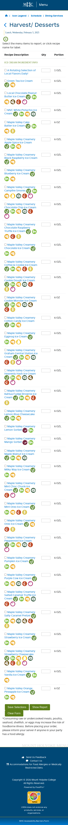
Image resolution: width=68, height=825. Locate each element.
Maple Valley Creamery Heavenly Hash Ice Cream (20, 372)
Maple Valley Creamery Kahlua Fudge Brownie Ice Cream (20, 394)
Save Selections (17, 707)
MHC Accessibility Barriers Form (34, 821)
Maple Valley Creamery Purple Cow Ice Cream (19, 576)
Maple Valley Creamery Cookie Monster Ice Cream (20, 299)
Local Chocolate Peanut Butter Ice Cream (20, 94)
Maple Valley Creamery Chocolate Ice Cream (19, 246)
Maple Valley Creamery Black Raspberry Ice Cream (20, 156)
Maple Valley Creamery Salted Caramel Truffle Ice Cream (20, 595)
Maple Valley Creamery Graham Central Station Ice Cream (21, 353)
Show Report (39, 707)
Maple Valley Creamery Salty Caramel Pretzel (19, 613)
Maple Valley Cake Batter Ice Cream (16, 124)
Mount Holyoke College (44, 779)
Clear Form (14, 713)
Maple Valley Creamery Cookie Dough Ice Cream (19, 278)
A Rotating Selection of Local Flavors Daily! (20, 72)
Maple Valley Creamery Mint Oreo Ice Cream (19, 505)
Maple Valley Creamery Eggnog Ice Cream (19, 334)
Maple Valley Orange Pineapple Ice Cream (18, 690)
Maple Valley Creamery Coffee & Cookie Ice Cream (20, 263)
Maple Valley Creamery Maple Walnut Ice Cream (19, 452)
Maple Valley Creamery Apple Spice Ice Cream (19, 141)
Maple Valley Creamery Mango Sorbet (19, 440)
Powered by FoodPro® (34, 787)
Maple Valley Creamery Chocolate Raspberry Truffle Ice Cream (19, 228)
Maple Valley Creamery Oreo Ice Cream (19, 522)
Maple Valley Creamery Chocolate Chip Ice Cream (20, 205)
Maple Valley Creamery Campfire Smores (19, 188)
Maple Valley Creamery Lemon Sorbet (19, 428)
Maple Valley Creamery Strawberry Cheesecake (19, 652)
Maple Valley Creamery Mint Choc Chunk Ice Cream (19, 486)
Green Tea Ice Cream (20, 80)
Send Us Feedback (34, 757)
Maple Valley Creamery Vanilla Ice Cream (19, 673)
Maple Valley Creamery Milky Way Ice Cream (19, 467)
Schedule (36, 15)
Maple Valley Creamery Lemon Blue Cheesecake (19, 412)
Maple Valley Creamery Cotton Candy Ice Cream (19, 319)
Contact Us (34, 760)
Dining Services (54, 15)
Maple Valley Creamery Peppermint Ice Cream (19, 539)
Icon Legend (19, 15)
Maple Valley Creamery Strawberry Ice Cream (19, 635)
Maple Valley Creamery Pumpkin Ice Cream (19, 559)
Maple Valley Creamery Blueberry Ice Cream (19, 171)
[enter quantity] (45, 70)
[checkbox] (5, 70)
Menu (43, 4)
